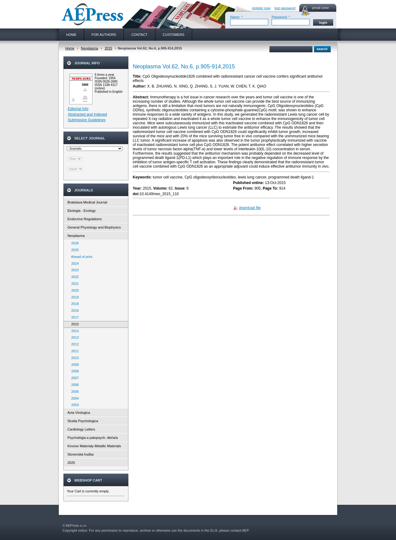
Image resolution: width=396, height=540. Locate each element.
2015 (108, 48)
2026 (73, 243)
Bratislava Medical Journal (87, 202)
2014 (73, 331)
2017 (73, 317)
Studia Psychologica (82, 421)
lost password (284, 8)
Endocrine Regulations (84, 219)
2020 (73, 290)
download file (249, 208)
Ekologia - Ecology (81, 210)
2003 (73, 405)
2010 (73, 358)
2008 (73, 371)
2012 (73, 344)
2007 (73, 378)
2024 (73, 263)
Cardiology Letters (81, 429)
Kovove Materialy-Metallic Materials (94, 446)
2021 (73, 283)
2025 (73, 250)
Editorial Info (78, 109)
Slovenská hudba (80, 454)
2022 (73, 277)
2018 (73, 304)
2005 (73, 391)
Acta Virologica (78, 412)
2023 (73, 270)
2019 (73, 297)
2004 (73, 398)
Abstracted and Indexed (87, 114)
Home (69, 48)
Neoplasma (89, 48)
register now (261, 8)
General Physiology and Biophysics (94, 227)
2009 (73, 364)
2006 (73, 385)
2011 (73, 351)
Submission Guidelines (86, 120)
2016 (73, 310)
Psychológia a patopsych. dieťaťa (92, 437)
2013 (73, 337)
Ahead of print (80, 257)
